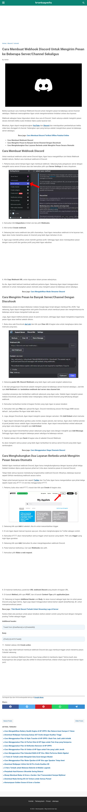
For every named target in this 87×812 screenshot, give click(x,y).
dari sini (28, 324)
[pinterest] (43, 707)
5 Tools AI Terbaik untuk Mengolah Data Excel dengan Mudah (29, 757)
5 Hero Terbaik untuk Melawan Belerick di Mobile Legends (27, 768)
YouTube (36, 126)
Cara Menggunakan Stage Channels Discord (48, 450)
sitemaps (55, 801)
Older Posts (79, 721)
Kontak (30, 801)
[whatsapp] (60, 707)
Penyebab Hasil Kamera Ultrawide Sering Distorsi (24, 771)
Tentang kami (39, 801)
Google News (39, 697)
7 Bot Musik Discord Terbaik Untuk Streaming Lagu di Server (34, 609)
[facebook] (10, 707)
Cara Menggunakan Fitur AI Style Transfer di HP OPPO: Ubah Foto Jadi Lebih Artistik (38, 738)
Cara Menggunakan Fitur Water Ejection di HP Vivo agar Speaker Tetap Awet (35, 760)
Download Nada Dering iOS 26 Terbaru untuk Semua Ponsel (28, 779)
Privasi (48, 801)
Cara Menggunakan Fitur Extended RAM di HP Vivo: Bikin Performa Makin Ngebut (37, 753)
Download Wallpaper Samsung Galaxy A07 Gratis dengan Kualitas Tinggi (33, 735)
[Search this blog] (83, 3)
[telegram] (76, 707)
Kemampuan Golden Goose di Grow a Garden (22, 782)
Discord (46, 126)
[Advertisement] (43, 24)
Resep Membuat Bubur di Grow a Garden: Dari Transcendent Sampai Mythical (35, 775)
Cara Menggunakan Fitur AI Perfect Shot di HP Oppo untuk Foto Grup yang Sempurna (38, 742)
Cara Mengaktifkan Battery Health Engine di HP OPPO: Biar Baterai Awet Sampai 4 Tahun (39, 731)
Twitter (36, 480)
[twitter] (27, 707)
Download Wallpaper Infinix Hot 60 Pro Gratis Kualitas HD (27, 764)
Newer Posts (7, 721)
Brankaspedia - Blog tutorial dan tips (46, 809)
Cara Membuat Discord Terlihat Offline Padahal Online (48, 135)
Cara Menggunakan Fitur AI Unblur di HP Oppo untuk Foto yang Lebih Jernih (34, 749)
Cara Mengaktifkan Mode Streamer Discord (48, 292)
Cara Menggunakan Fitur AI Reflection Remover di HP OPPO (28, 746)
